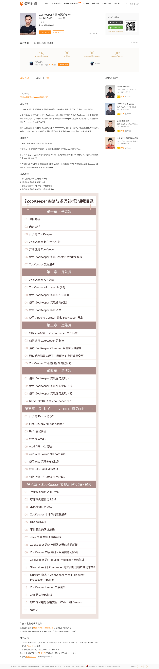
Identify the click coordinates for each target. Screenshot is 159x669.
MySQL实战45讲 (123, 86)
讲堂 (47, 3)
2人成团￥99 (45, 32)
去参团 (64, 64)
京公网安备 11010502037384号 (96, 666)
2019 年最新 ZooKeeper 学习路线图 (34, 97)
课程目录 (43, 78)
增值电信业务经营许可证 (113, 666)
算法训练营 (56, 3)
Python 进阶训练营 (72, 3)
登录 (131, 4)
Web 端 (30, 646)
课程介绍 (24, 78)
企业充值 (42, 653)
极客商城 (95, 3)
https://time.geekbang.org (43, 628)
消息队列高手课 (123, 121)
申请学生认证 (31, 657)
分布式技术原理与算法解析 (127, 138)
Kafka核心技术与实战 (125, 104)
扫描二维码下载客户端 (115, 31)
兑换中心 (117, 3)
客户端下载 (106, 3)
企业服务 (85, 3)
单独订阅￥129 (58, 32)
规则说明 (135, 43)
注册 (137, 4)
